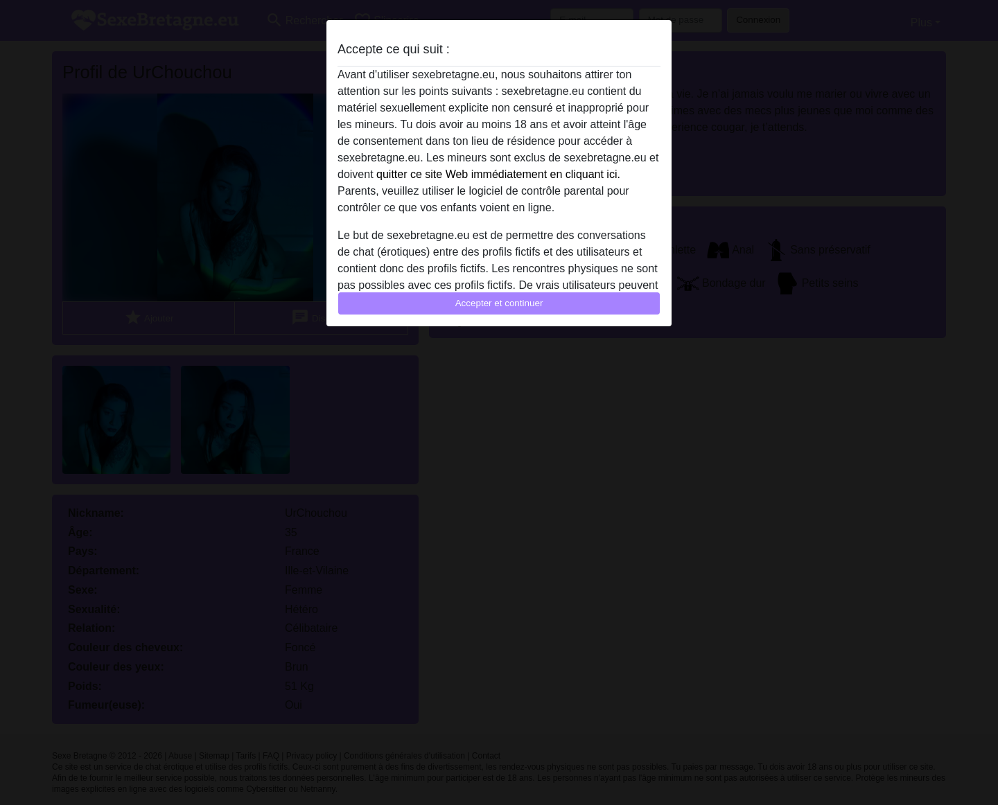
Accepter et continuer (499, 303)
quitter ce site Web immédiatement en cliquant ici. (498, 174)
